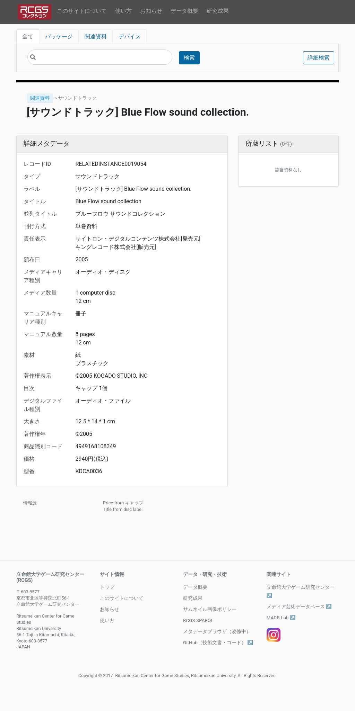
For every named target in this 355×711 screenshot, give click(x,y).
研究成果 (218, 11)
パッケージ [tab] (59, 36)
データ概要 (184, 11)
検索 (189, 57)
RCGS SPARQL (198, 620)
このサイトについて (82, 11)
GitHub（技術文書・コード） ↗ (218, 642)
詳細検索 (319, 57)
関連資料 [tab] (96, 36)
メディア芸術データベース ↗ (299, 606)
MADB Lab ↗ (281, 617)
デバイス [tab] (130, 36)
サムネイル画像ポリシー (209, 609)
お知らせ (151, 11)
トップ (107, 587)
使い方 (123, 11)
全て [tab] (27, 36)
